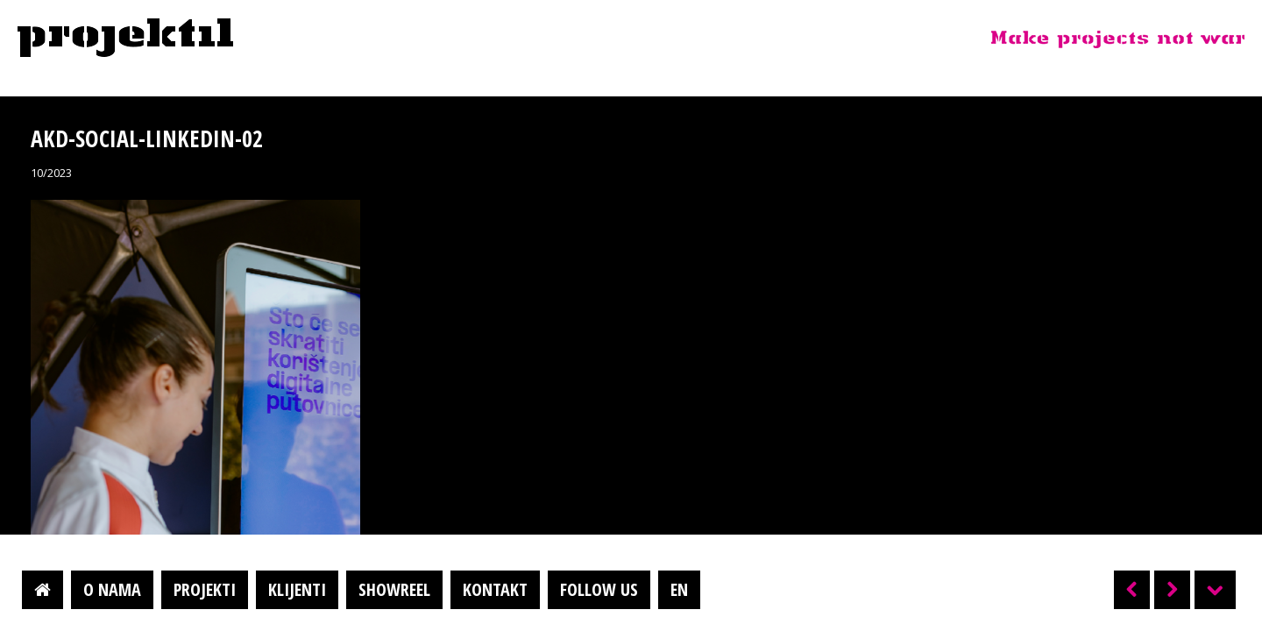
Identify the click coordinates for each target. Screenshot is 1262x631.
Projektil (125, 39)
